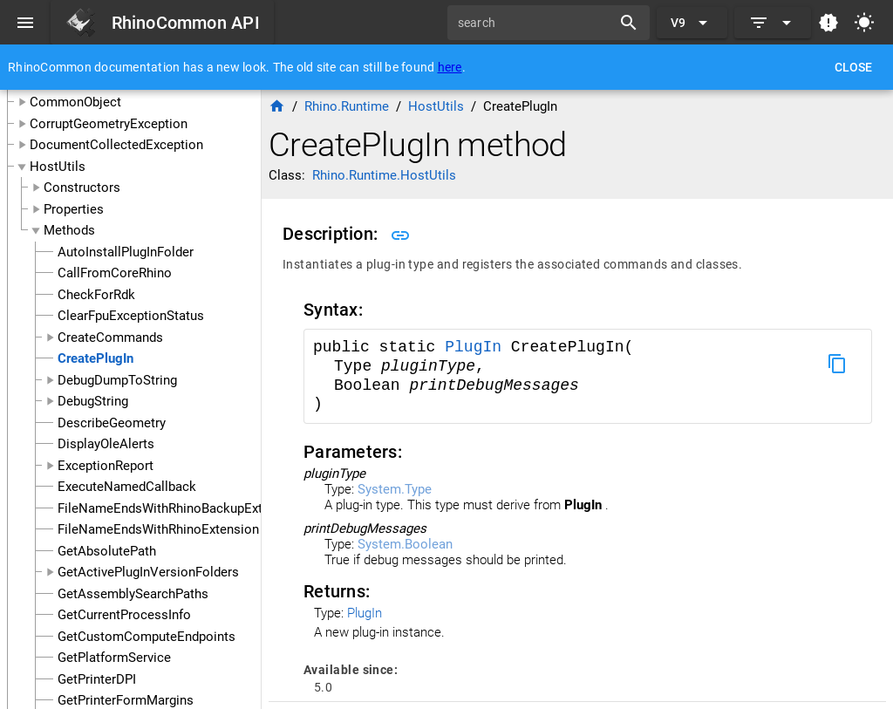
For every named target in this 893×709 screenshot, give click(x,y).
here (450, 67)
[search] (535, 22)
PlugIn (478, 347)
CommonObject (75, 102)
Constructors (82, 187)
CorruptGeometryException (108, 124)
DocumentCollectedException (116, 145)
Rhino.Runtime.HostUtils (384, 175)
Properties (74, 209)
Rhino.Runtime (346, 106)
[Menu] (25, 22)
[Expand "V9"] (692, 22)
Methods (69, 230)
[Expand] (772, 22)
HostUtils (57, 166)
